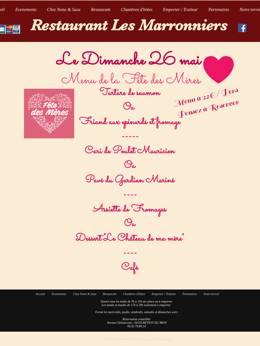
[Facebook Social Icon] (242, 28)
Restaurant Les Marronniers (129, 25)
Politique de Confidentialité (155, 339)
